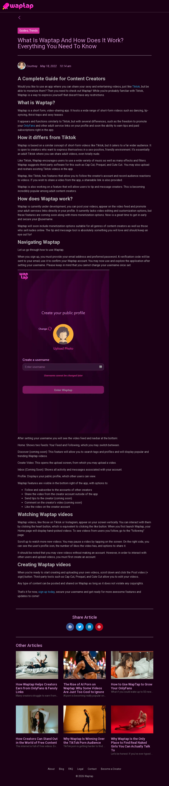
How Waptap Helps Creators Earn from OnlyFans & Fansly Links (36, 688)
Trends (33, 30)
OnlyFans (29, 125)
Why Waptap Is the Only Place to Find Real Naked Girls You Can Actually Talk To (130, 744)
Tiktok (136, 86)
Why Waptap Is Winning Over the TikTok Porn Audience (84, 740)
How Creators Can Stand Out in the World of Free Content (37, 740)
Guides (23, 30)
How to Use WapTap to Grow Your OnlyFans (131, 686)
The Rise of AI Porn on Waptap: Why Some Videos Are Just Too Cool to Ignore (83, 688)
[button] (70, 627)
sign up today (46, 592)
